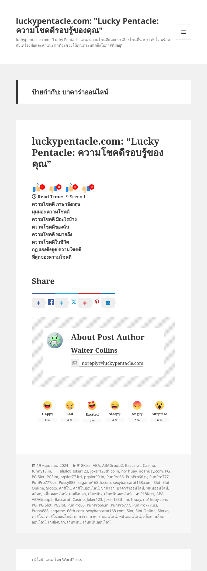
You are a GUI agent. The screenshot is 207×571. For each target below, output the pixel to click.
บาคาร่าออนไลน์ (130, 488)
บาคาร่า (108, 488)
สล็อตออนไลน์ (55, 494)
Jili (55, 471)
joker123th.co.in (104, 471)
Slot (157, 482)
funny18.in (41, 471)
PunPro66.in (98, 505)
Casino (149, 465)
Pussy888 (67, 482)
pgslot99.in (94, 477)
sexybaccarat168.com (132, 482)
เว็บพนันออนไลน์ (118, 494)
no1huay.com (151, 471)
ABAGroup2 (112, 465)
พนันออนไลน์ (157, 488)
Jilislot (65, 471)
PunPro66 (115, 477)
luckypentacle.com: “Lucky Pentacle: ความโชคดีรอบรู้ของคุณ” (97, 152)
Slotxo (51, 488)
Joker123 (80, 471)
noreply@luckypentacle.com (107, 364)
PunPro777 (159, 477)
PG (167, 471)
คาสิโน (65, 488)
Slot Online (146, 511)
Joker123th (113, 499)
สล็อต (36, 494)
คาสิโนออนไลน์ (86, 488)
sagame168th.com (94, 482)
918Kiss (84, 465)
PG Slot (38, 477)
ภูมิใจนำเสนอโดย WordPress (57, 560)
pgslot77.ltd (71, 477)
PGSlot (52, 477)
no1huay (129, 471)
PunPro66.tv (136, 477)
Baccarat (133, 465)
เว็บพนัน (95, 494)
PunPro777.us (44, 482)
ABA (96, 465)
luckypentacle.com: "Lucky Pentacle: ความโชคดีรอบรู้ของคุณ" (87, 25)
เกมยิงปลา (77, 494)
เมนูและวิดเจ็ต (183, 32)
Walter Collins (94, 350)
